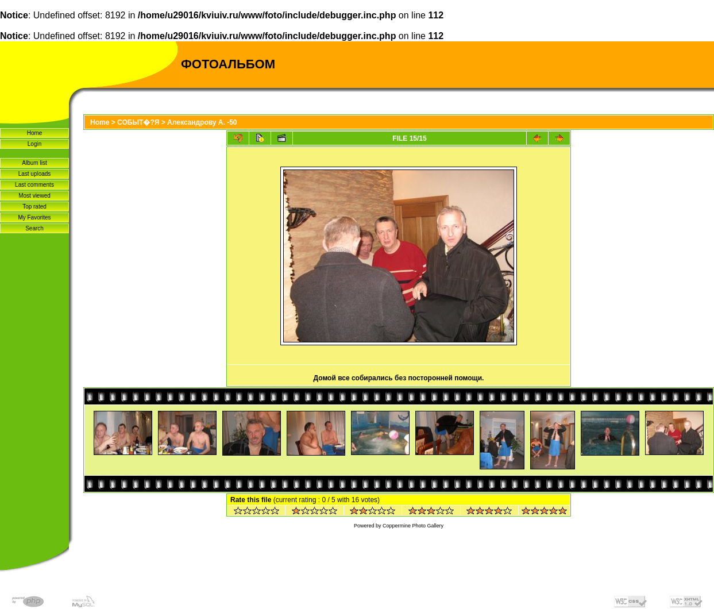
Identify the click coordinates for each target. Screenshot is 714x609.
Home (35, 133)
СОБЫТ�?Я (138, 122)
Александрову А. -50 (202, 122)
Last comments (34, 185)
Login (34, 144)
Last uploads (34, 174)
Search (34, 228)
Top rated (34, 206)
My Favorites (34, 217)
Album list (34, 163)
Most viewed (34, 195)
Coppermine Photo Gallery (413, 526)
